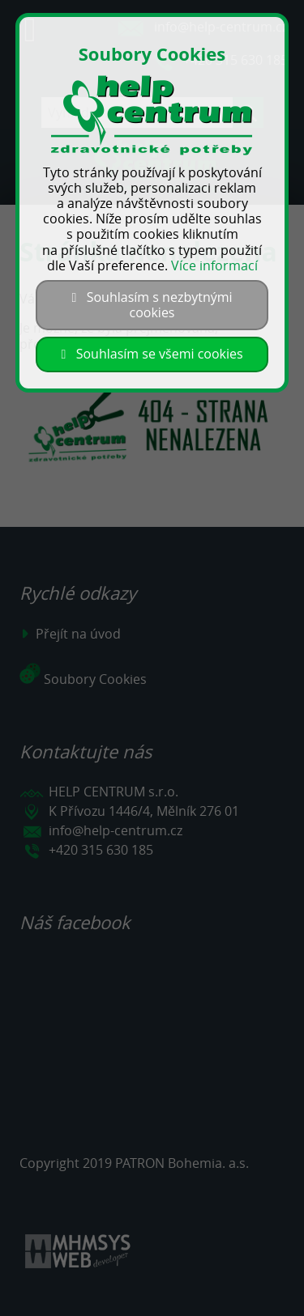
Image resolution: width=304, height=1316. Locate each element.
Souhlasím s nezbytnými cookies (151, 304)
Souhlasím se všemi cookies (151, 354)
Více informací (214, 265)
